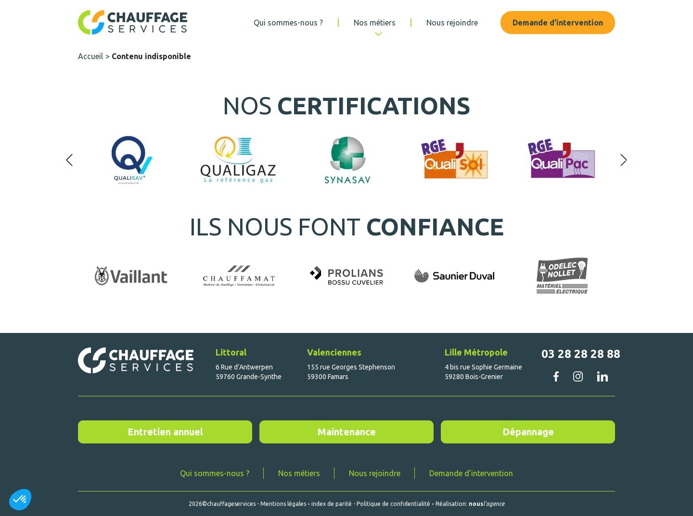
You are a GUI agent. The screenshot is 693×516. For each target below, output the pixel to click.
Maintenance (347, 431)
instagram (578, 376)
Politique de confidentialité (393, 504)
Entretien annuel (165, 431)
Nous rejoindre (452, 22)
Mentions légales (283, 504)
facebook (555, 376)
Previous (69, 160)
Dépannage (528, 431)
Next (623, 160)
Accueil (90, 56)
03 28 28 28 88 (580, 353)
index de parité (331, 504)
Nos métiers (375, 22)
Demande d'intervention (558, 22)
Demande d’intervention (471, 473)
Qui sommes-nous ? (288, 22)
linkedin (602, 376)
